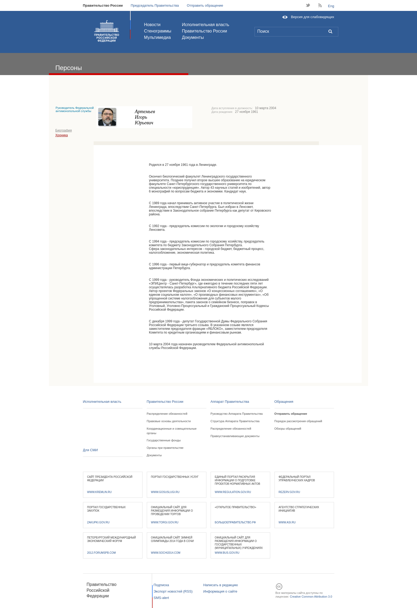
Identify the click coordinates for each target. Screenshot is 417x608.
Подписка (161, 585)
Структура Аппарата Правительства (235, 421)
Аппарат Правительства (230, 402)
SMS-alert (161, 598)
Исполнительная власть (205, 24)
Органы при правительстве (165, 447)
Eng (331, 6)
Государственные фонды (164, 440)
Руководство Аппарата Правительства (237, 413)
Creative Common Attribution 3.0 (311, 596)
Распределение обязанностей (167, 413)
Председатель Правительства (155, 5)
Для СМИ (90, 450)
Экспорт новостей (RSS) (173, 591)
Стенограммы (157, 31)
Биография (63, 130)
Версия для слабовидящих (312, 17)
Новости (152, 24)
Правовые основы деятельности (169, 421)
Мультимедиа (157, 37)
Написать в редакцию (220, 585)
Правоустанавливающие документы (235, 436)
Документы (193, 37)
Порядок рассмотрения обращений (298, 421)
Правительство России (103, 5)
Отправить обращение (205, 5)
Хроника (61, 135)
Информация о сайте (220, 591)
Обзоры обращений (287, 428)
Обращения (283, 402)
